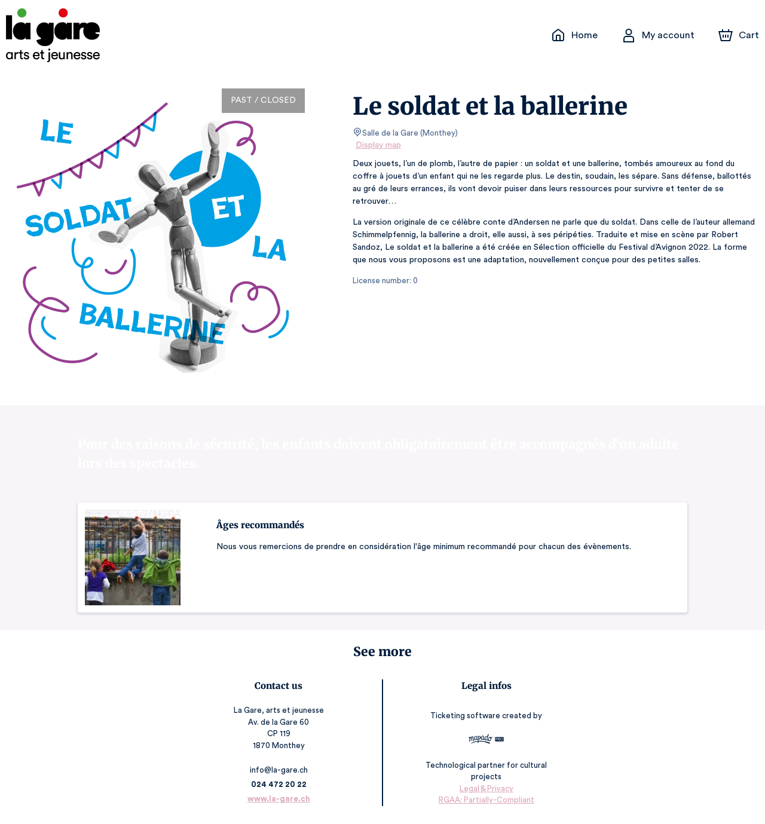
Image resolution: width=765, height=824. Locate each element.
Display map (379, 145)
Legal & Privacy (485, 788)
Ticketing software (466, 715)
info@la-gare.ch (279, 769)
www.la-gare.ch (279, 798)
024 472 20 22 (279, 784)
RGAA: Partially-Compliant (485, 799)
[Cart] (740, 35)
